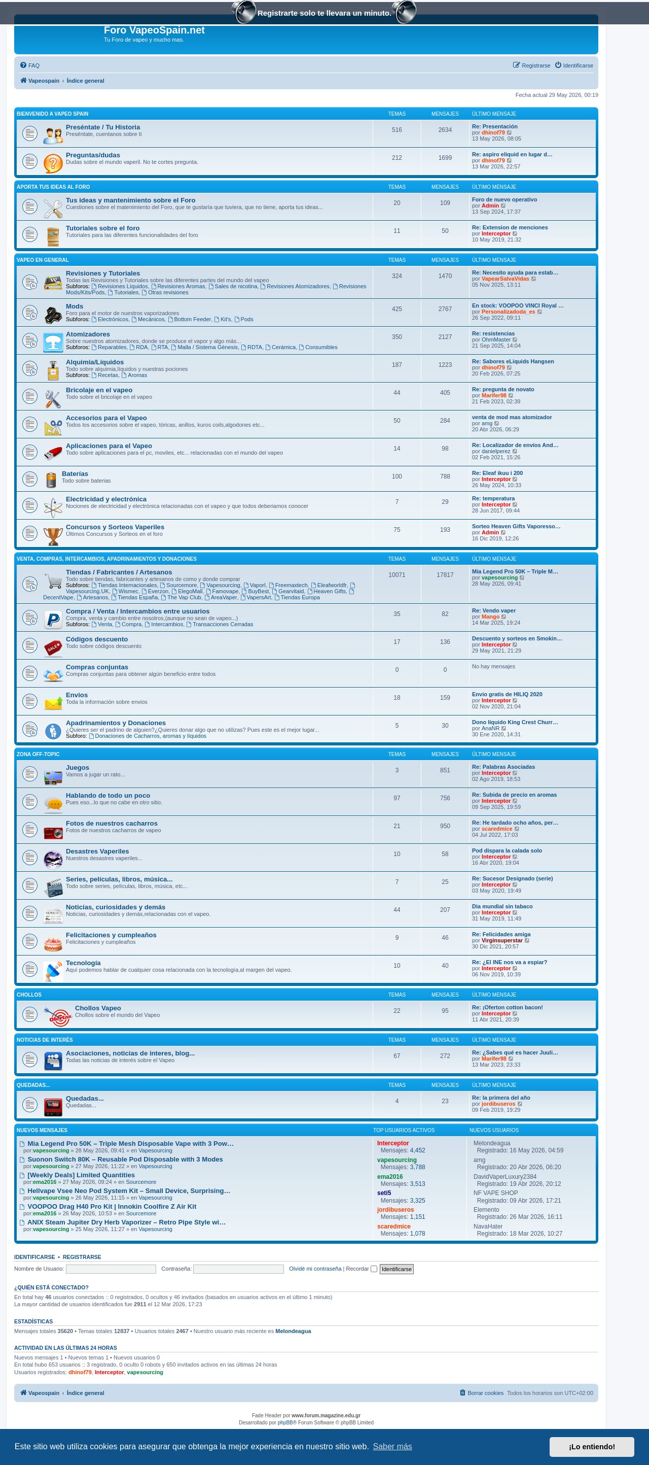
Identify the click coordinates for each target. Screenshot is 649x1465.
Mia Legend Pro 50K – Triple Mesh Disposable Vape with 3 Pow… (126, 1143)
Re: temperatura (493, 498)
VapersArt (255, 597)
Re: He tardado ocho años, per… (515, 823)
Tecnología (83, 963)
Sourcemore (178, 585)
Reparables (108, 347)
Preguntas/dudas (93, 155)
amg (487, 423)
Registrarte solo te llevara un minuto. (324, 14)
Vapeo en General (43, 260)
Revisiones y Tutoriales (103, 273)
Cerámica (280, 347)
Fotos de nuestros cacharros (112, 823)
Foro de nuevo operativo (504, 199)
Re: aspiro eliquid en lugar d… (512, 154)
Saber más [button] (392, 1446)
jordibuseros (499, 1104)
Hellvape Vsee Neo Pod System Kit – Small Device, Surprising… (125, 1191)
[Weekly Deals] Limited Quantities (77, 1175)
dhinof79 (493, 132)
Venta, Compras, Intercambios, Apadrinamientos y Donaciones (107, 559)
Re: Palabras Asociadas (503, 767)
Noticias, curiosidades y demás (115, 907)
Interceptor (496, 233)
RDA (138, 347)
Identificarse (34, 1257)
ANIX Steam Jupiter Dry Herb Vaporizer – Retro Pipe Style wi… (122, 1222)
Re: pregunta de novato (503, 389)
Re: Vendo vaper (494, 610)
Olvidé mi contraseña (315, 1269)
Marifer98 (494, 395)
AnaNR (490, 728)
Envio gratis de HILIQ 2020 (507, 694)
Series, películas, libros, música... (119, 879)
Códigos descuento (97, 639)
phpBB (285, 1422)
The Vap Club (181, 597)
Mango (490, 617)
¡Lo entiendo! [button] (592, 1447)
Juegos (77, 767)
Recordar (361, 1269)
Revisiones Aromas (178, 286)
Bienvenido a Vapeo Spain (52, 114)
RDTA (251, 347)
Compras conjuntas (97, 667)
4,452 (417, 1150)
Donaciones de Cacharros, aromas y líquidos (147, 736)
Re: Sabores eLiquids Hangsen (513, 361)
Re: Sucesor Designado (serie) (512, 878)
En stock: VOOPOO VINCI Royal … (518, 305)
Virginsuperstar (502, 940)
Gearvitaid (288, 591)
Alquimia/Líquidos (95, 362)
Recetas (104, 375)
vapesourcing (500, 577)
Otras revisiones (164, 292)
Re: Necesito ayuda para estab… (515, 272)
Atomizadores (88, 334)
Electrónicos (109, 319)
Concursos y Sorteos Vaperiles (115, 527)
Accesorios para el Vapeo (106, 418)
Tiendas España (134, 597)
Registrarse (82, 1257)
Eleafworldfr (329, 585)
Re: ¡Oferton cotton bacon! (507, 1007)
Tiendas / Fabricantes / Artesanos (119, 572)
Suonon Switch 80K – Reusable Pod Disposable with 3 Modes (121, 1159)
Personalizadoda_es (508, 312)
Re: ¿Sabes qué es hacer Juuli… (515, 1052)
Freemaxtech (288, 585)
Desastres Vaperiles (97, 851)
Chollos (29, 995)
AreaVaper (220, 597)
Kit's (222, 319)
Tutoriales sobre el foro (103, 228)
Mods (74, 306)
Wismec (125, 591)
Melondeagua (293, 1331)
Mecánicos (147, 319)
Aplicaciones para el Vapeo (109, 446)
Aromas (134, 375)
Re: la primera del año (501, 1098)
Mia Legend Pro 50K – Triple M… (515, 571)
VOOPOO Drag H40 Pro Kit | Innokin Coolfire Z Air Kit (107, 1206)
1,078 (417, 1233)
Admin (490, 205)
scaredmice (497, 829)
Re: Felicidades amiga (501, 934)
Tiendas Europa (297, 597)
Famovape (222, 591)
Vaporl (254, 585)
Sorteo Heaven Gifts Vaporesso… (516, 526)
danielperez (496, 451)
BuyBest (255, 591)
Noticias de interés (45, 1040)
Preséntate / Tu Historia (103, 127)
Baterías (75, 474)
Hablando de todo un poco (108, 795)
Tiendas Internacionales (124, 585)
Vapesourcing (220, 585)
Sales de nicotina (233, 286)
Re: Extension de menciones (510, 227)
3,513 (417, 1183)
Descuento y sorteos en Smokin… (517, 638)
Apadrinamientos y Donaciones (116, 723)
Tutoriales (123, 292)
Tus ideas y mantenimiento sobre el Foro (131, 200)
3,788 (417, 1167)
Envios (77, 695)
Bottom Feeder (189, 319)
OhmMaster (496, 339)
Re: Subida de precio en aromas (514, 795)
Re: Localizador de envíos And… (515, 445)
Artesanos (92, 597)
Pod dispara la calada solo (507, 850)
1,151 (417, 1216)
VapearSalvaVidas (505, 279)
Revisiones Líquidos (119, 286)
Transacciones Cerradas (219, 624)
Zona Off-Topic (38, 754)
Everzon (154, 591)
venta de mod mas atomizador (512, 417)
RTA (159, 347)
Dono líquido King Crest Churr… (515, 722)
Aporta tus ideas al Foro (53, 187)
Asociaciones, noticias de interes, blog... (130, 1053)
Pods (244, 319)
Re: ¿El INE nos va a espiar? (510, 962)
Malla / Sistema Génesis (204, 347)
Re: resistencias (493, 333)
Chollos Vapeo (98, 1008)
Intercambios (164, 624)
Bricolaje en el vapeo (99, 390)
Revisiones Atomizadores (294, 286)
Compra (128, 624)
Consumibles (318, 347)
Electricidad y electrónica (106, 499)
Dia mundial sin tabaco (502, 906)
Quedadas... (33, 1085)
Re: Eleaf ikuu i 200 (497, 473)
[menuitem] (29, 65)
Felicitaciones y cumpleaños (111, 935)
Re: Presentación (495, 126)
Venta (101, 624)
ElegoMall (186, 591)
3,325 (417, 1200)
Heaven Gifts (326, 591)
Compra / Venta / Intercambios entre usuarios (138, 611)
